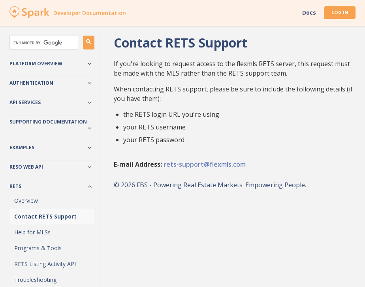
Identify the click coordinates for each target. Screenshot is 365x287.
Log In (339, 12)
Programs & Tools (38, 248)
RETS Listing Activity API (45, 264)
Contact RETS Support (45, 216)
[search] (43, 43)
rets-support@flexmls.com (205, 164)
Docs (309, 13)
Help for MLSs (32, 232)
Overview (26, 200)
